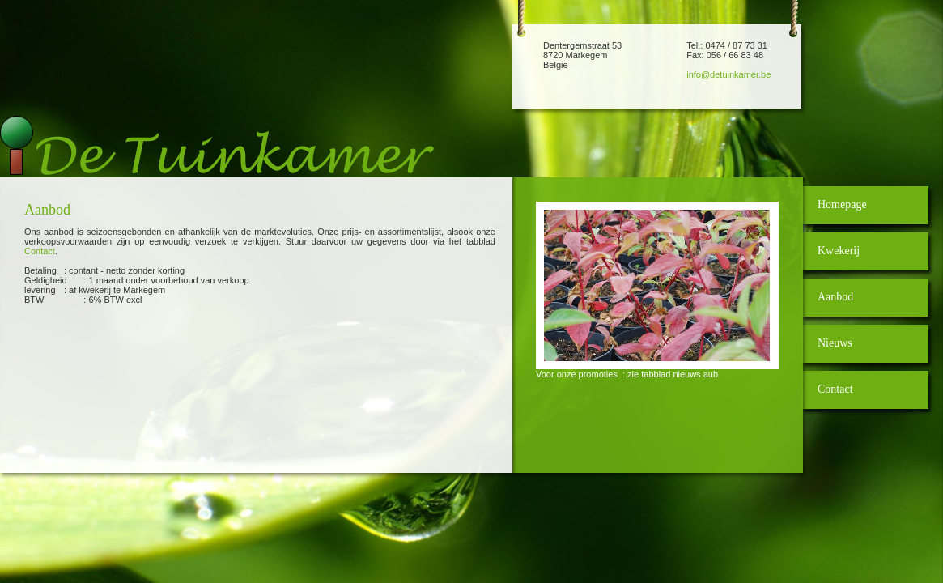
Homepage (842, 204)
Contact (39, 251)
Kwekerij (839, 251)
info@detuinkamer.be (728, 74)
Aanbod (835, 297)
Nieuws (835, 343)
